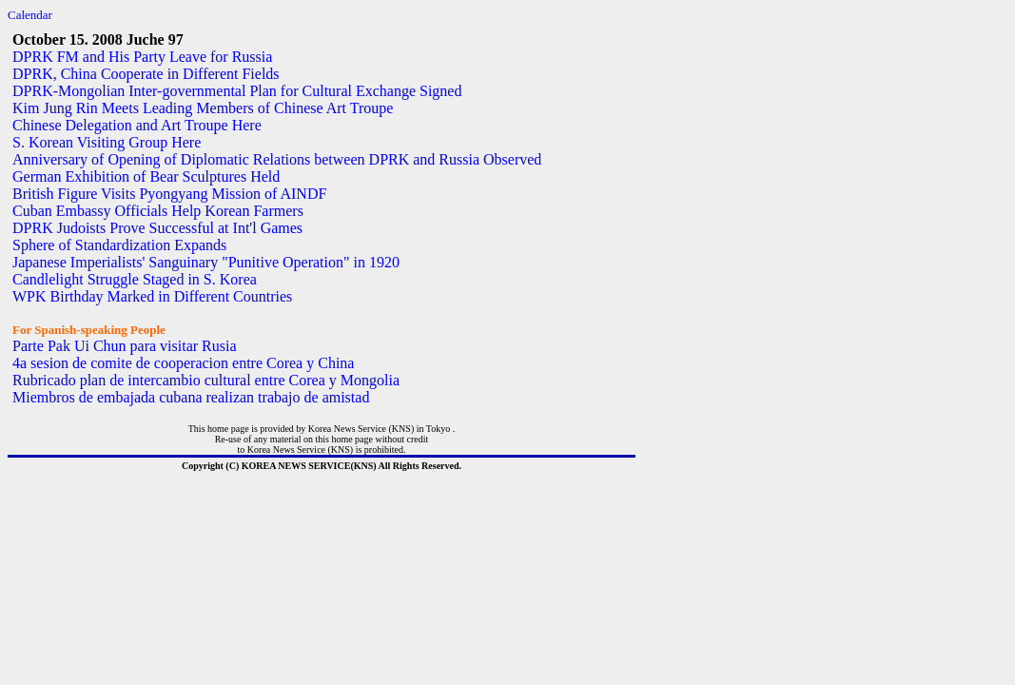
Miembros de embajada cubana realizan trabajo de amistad (190, 397)
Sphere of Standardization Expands (119, 245)
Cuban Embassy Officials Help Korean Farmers (157, 211)
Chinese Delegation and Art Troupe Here (137, 125)
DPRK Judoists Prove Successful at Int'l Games (157, 228)
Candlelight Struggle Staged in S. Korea (134, 279)
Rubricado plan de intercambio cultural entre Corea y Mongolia (206, 380)
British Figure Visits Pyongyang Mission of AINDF (169, 194)
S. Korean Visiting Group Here (106, 142)
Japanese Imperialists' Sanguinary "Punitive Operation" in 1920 (206, 262)
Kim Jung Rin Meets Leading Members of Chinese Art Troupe (202, 108)
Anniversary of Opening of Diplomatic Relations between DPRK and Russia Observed (276, 159)
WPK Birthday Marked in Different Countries (152, 296)
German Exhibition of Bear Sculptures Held (146, 176)
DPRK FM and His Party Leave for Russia (142, 57)
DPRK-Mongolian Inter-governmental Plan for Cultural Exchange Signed (236, 91)
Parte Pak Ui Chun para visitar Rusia (124, 346)
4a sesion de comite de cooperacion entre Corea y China (183, 363)
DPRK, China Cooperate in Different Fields (146, 74)
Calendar (30, 15)
